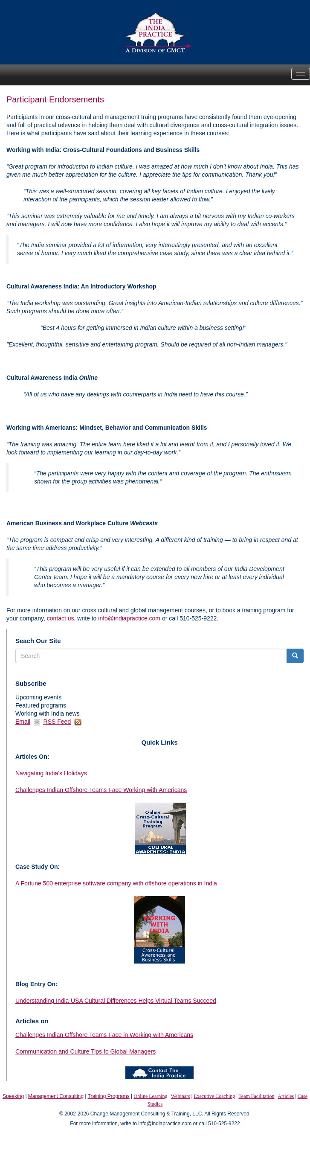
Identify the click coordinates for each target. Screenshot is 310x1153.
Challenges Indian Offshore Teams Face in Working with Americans (104, 1034)
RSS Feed (57, 721)
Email (22, 721)
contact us (60, 618)
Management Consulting (56, 1096)
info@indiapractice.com (129, 618)
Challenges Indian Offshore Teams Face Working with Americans (101, 789)
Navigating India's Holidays (51, 773)
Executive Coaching (214, 1096)
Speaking (13, 1096)
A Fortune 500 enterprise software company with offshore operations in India (116, 883)
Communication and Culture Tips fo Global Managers (85, 1051)
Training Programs (109, 1096)
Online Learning (151, 1096)
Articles (286, 1096)
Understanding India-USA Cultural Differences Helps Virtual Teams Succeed (115, 1000)
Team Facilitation (256, 1096)
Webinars (180, 1096)
